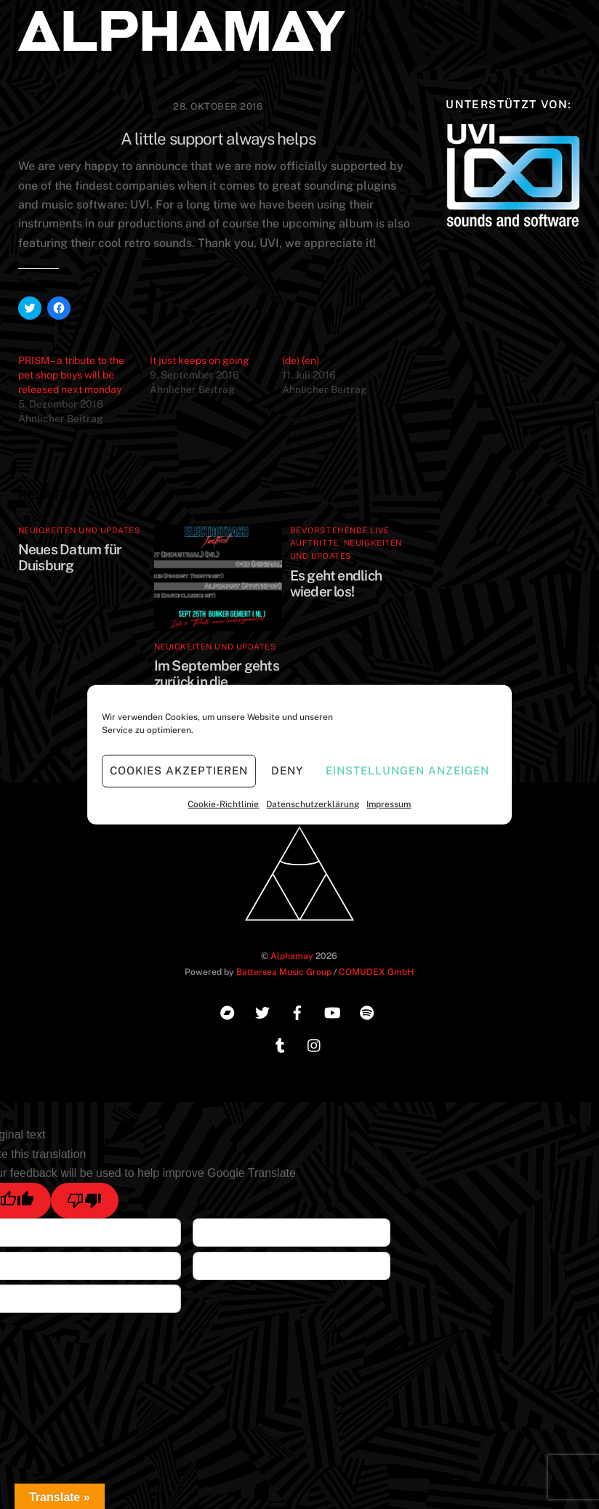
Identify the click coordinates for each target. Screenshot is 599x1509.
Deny (287, 770)
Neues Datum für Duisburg (69, 557)
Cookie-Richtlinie (223, 803)
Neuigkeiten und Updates (79, 530)
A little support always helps (218, 138)
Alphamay (291, 955)
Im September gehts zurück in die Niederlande (216, 681)
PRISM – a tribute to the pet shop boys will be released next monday (71, 375)
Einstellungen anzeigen (407, 770)
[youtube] (332, 1011)
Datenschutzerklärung (312, 803)
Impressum (388, 803)
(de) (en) (300, 360)
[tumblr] (279, 1043)
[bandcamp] (227, 1011)
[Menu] (560, 20)
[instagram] (314, 1043)
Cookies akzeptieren (179, 770)
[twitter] (262, 1011)
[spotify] (367, 1011)
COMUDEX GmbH (376, 971)
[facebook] (297, 1011)
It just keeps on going (199, 360)
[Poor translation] (84, 1200)
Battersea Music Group (283, 971)
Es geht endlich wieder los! (336, 583)
